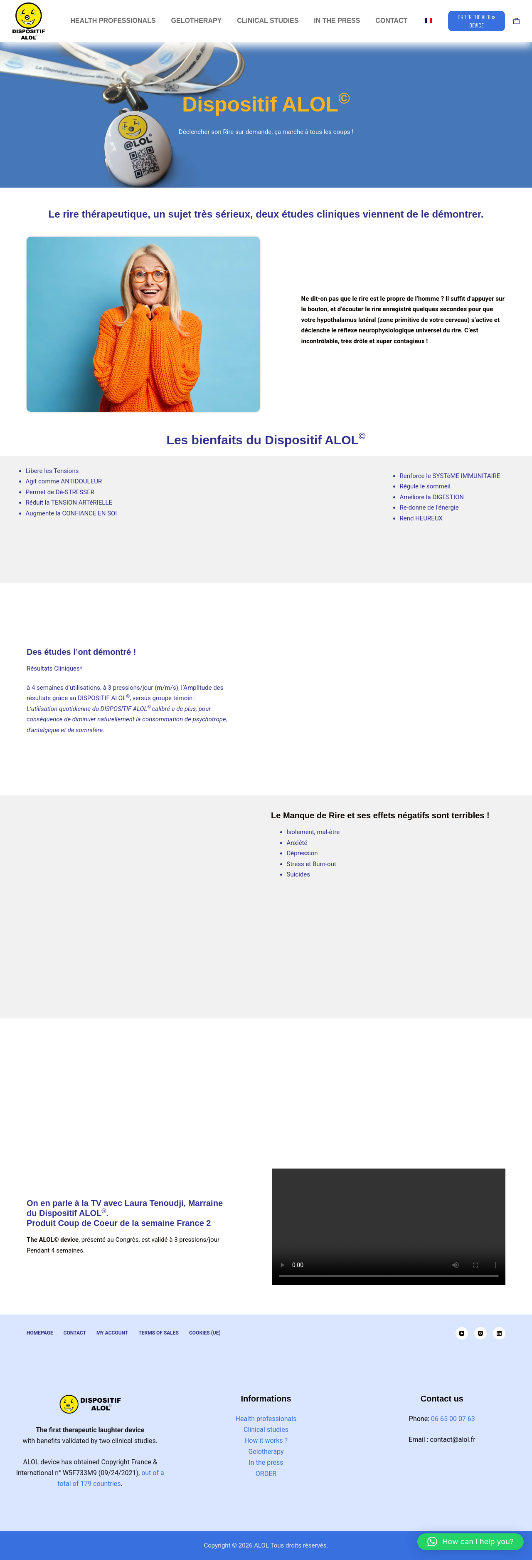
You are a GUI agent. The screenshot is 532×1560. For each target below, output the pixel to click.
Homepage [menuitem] (40, 1333)
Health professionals (266, 1419)
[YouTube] (462, 1333)
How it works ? (266, 1440)
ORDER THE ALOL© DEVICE (476, 21)
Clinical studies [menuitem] (267, 20)
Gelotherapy (265, 1452)
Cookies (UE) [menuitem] (205, 1333)
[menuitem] (429, 21)
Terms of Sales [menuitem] (158, 1333)
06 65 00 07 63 (453, 1419)
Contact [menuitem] (391, 20)
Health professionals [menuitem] (113, 20)
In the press (266, 1462)
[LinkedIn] (499, 1333)
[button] (470, 1541)
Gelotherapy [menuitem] (196, 20)
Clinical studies (266, 1430)
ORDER (266, 1474)
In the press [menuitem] (337, 20)
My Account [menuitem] (112, 1333)
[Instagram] (480, 1333)
